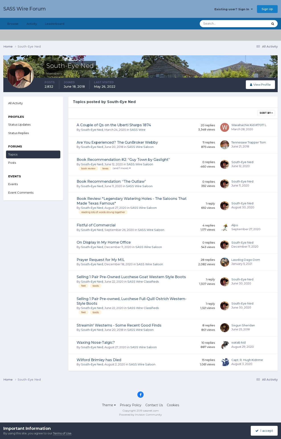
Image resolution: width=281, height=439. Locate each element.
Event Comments (20, 192)
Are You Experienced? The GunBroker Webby (117, 142)
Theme (109, 405)
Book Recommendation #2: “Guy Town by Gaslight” (123, 159)
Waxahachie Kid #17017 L (248, 125)
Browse (12, 23)
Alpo (234, 225)
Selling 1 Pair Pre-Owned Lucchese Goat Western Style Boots (131, 277)
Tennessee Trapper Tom (248, 142)
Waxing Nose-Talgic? (96, 342)
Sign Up (267, 9)
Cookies (173, 405)
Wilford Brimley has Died (99, 360)
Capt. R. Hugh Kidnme (247, 360)
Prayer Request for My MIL (101, 260)
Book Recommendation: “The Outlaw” (111, 181)
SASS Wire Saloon (140, 147)
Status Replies (18, 133)
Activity (31, 23)
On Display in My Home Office (104, 242)
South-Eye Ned (92, 129)
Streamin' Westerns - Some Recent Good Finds (119, 325)
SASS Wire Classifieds (143, 281)
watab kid (238, 342)
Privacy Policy (130, 405)
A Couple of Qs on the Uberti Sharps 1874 (114, 125)
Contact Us (154, 405)
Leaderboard (54, 23)
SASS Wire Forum (24, 9)
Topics (12, 154)
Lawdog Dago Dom (245, 259)
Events (13, 184)
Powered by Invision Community (140, 414)
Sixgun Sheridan (243, 325)
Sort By (266, 113)
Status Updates (19, 124)
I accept (264, 431)
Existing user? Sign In (233, 9)
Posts (12, 162)
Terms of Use (62, 433)
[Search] (220, 23)
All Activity (15, 103)
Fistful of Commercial (96, 225)
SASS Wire (137, 129)
